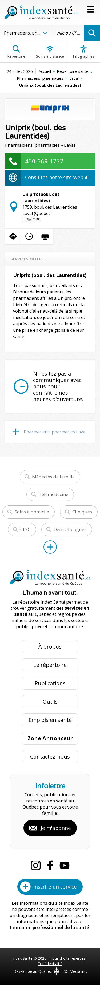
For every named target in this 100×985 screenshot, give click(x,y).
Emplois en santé (50, 719)
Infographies (83, 52)
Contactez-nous (50, 756)
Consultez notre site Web (56, 177)
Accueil (45, 71)
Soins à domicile (32, 512)
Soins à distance (50, 52)
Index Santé (22, 958)
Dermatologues (70, 529)
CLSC (25, 529)
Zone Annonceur (50, 738)
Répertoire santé (73, 71)
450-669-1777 (44, 161)
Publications (50, 683)
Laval (74, 78)
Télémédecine (53, 494)
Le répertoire (50, 664)
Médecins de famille (53, 477)
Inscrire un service (55, 886)
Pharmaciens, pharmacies (40, 78)
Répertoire (16, 52)
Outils (50, 701)
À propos (50, 646)
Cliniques (82, 512)
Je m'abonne (56, 827)
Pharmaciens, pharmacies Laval (55, 432)
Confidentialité (50, 963)
